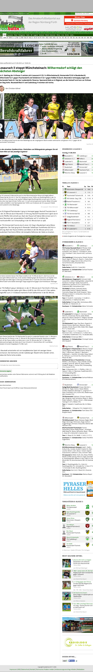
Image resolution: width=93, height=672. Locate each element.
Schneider (81, 354)
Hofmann (67, 356)
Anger (83, 422)
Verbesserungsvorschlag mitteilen (65, 669)
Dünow (75, 400)
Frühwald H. (69, 392)
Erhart (90, 319)
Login (27, 13)
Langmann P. (87, 390)
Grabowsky (65, 286)
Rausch (75, 327)
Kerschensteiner (77, 460)
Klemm (71, 317)
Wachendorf (83, 161)
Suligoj (73, 261)
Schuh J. (81, 400)
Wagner (84, 317)
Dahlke (87, 363)
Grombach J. (69, 253)
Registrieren (22, 13)
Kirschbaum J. (73, 362)
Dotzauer (82, 420)
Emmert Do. (77, 356)
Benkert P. (77, 317)
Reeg (86, 354)
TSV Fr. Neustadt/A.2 (73, 223)
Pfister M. (65, 357)
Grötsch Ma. (66, 449)
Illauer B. (68, 431)
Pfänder (84, 248)
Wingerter (68, 398)
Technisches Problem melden (45, 669)
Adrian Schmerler (87, 306)
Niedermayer (89, 392)
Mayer (76, 420)
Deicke (84, 288)
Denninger (69, 422)
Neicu (89, 292)
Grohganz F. (77, 314)
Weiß (63, 431)
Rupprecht (71, 390)
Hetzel (81, 389)
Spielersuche (70, 23)
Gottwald (79, 288)
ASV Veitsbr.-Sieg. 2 (73, 198)
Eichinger (72, 283)
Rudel (64, 400)
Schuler (89, 362)
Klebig (77, 429)
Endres (70, 294)
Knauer (81, 387)
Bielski (87, 316)
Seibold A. (69, 400)
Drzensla (90, 460)
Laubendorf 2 (69, 161)
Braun (79, 451)
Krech (85, 294)
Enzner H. (69, 367)
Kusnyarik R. (84, 283)
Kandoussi (65, 283)
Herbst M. (88, 350)
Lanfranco (88, 253)
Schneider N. (79, 466)
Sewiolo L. (89, 396)
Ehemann (84, 356)
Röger (64, 422)
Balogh (88, 360)
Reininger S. (78, 390)
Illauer (85, 431)
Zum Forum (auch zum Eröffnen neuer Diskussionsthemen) (18, 388)
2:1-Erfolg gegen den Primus (82, 582)
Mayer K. (85, 398)
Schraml (84, 279)
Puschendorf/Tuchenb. (74, 195)
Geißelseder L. (66, 354)
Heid (73, 398)
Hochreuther (81, 350)
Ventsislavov (77, 286)
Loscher (64, 451)
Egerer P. (69, 259)
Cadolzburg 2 (83, 156)
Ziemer (88, 325)
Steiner (76, 389)
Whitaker (65, 294)
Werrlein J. (87, 387)
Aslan (66, 433)
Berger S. (71, 365)
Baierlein (84, 290)
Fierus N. (72, 250)
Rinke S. (70, 451)
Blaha (90, 398)
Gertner (87, 422)
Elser (90, 259)
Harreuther (79, 431)
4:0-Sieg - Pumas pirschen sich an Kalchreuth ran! (83, 606)
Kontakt (32, 669)
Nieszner (82, 325)
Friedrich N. (84, 449)
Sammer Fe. (74, 284)
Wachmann (70, 352)
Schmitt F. (85, 452)
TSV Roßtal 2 (71, 226)
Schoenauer (71, 316)
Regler (72, 389)
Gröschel (65, 452)
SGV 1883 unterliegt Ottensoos (83, 604)
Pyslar (70, 329)
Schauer (82, 396)
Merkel (64, 325)
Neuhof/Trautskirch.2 (73, 201)
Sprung (74, 456)
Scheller (72, 449)
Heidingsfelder (79, 281)
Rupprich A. (88, 323)
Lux (72, 356)
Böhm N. (77, 363)
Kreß (89, 248)
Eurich (79, 392)
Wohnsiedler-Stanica (68, 290)
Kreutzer (68, 394)
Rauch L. (81, 259)
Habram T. (78, 352)
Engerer (68, 350)
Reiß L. (89, 447)
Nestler (64, 456)
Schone (69, 325)
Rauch (64, 259)
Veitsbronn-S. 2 (69, 159)
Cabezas (78, 290)
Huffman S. (75, 452)
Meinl (77, 250)
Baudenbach (68, 167)
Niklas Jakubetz (71, 505)
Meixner (85, 349)
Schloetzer (65, 251)
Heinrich (77, 261)
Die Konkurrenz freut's (80, 593)
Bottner (88, 423)
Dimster (90, 257)
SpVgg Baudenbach (73, 216)
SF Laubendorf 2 (72, 229)
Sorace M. (71, 363)
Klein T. (64, 352)
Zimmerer (75, 423)
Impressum (13, 669)
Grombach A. (83, 251)
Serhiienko (78, 398)
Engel (84, 456)
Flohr (90, 449)
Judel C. (84, 447)
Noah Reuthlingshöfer (73, 512)
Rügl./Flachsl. (69, 164)
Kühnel (73, 433)
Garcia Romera (66, 263)
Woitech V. (78, 458)
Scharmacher (78, 257)
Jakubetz (65, 327)
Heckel (72, 429)
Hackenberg (66, 429)
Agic (63, 398)
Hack (74, 292)
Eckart (84, 451)
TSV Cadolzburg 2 (72, 210)
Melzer (75, 402)
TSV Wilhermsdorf (72, 207)
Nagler (87, 420)
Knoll (78, 292)
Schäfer (64, 390)
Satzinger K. (66, 402)
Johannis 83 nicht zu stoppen (82, 560)
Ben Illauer (69, 531)
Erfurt (86, 261)
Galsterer (76, 396)
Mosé (86, 455)
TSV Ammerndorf (72, 213)
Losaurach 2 (83, 173)
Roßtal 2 (82, 159)
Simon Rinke (70, 518)
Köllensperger (88, 400)
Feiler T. (69, 319)
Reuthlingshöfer (69, 458)
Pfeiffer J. (65, 362)
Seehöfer (74, 354)
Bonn (82, 323)
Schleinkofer (66, 261)
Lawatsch (83, 250)
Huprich (89, 451)
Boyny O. (75, 259)
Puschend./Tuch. (84, 170)
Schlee (78, 294)
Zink (82, 455)
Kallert (73, 281)
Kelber (83, 327)
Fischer (77, 365)
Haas (79, 362)
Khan (89, 251)
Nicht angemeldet (13, 13)
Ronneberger (66, 296)
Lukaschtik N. (89, 281)
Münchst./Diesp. (70, 173)
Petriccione (76, 422)
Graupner (83, 292)
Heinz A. (79, 456)
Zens (70, 251)
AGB (19, 669)
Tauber (78, 283)
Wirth (88, 250)
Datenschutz (25, 669)
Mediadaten (80, 669)
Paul (79, 323)
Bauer (83, 363)
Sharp (80, 423)
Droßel (69, 456)
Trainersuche (79, 23)
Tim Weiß (69, 544)
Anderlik (83, 362)
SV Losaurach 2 (72, 192)
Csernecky (65, 292)
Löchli (64, 350)
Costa (86, 259)
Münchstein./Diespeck (74, 189)
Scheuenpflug (87, 365)
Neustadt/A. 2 (69, 156)
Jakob (82, 316)
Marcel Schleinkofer (72, 537)
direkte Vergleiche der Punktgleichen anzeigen (77, 236)
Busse (74, 431)
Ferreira (84, 284)
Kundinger (88, 429)
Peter (64, 392)
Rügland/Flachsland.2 (73, 219)
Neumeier (85, 352)
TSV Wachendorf (72, 204)
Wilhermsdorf (69, 170)
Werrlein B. (65, 389)
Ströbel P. (65, 365)
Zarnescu (84, 314)
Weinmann (75, 325)
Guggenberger (66, 423)
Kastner (81, 433)
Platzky (73, 288)
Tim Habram (70, 524)
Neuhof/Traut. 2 (84, 164)
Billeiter (86, 389)
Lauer (67, 250)
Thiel (63, 250)
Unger (75, 323)
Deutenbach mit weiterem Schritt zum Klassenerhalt (81, 562)
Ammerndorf (83, 167)
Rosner (78, 316)
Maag (71, 292)
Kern (74, 451)
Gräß (89, 279)
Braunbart (78, 263)
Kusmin (79, 253)
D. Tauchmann (80, 319)
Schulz (70, 327)
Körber (90, 314)
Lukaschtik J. (66, 281)
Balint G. (75, 251)
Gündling (65, 363)
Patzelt (85, 257)
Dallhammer (66, 284)
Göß (86, 458)
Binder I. (81, 429)
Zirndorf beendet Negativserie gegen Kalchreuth (82, 584)
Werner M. (65, 317)
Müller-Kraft (76, 455)
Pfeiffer (74, 350)
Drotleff (78, 449)
